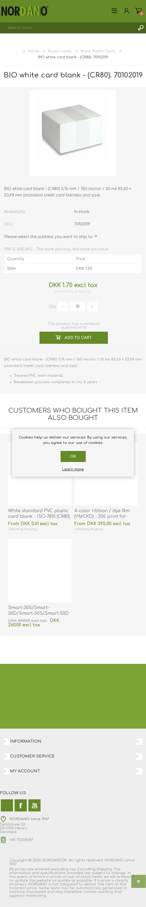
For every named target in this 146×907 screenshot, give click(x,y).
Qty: (53, 306)
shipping (82, 291)
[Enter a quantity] (77, 306)
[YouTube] (34, 805)
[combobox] (67, 27)
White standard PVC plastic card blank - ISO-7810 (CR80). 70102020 (39, 516)
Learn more (73, 469)
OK (73, 456)
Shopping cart (138, 11)
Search (140, 27)
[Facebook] (21, 805)
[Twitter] (7, 805)
